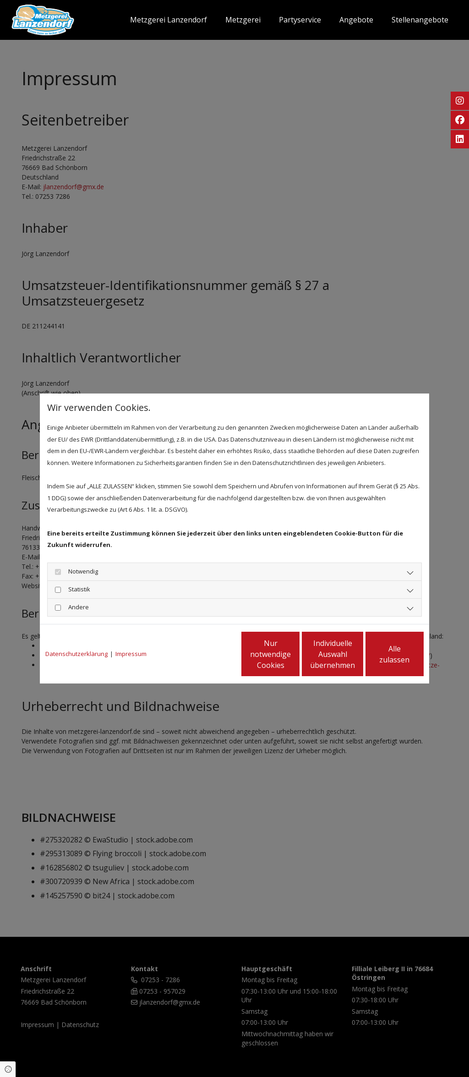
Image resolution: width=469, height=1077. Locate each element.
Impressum (131, 654)
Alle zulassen (381, 654)
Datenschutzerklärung (76, 654)
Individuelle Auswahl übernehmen (294, 654)
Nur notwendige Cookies (207, 654)
